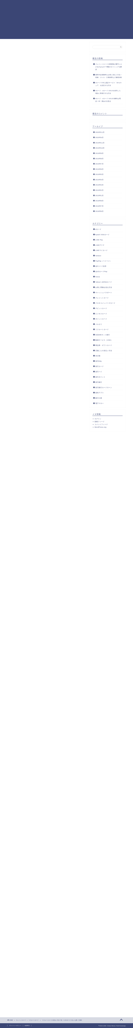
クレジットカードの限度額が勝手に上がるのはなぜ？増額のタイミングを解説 (108, 66)
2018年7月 (99, 206)
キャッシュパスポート (103, 292)
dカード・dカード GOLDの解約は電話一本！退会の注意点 (108, 100)
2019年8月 (99, 158)
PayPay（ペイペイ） (103, 261)
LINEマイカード (101, 250)
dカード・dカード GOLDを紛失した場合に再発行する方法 (108, 92)
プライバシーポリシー (15, 1025)
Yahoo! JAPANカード (103, 282)
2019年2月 (99, 190)
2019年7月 (99, 164)
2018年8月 (99, 201)
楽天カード (99, 366)
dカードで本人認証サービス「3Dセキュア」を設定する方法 (108, 84)
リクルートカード (16, 46)
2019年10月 (100, 148)
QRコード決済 (100, 266)
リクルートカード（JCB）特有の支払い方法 (38, 124)
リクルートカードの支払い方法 (33, 108)
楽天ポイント (100, 377)
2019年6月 (99, 169)
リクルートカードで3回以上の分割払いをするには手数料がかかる (50, 113)
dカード (98, 229)
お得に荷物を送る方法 (103, 287)
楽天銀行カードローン (103, 387)
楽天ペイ (98, 372)
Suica (97, 277)
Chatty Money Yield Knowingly (16, 4)
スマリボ (30, 129)
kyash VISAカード (102, 234)
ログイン (98, 419)
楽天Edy (98, 361)
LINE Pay (99, 240)
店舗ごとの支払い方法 (103, 350)
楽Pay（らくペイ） (34, 138)
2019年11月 (100, 143)
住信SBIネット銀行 (102, 335)
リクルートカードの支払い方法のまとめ (36, 143)
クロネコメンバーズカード (105, 303)
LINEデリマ (99, 245)
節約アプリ (99, 393)
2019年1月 (99, 195)
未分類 (97, 356)
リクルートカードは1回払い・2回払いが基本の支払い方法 (47, 111)
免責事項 (27, 1025)
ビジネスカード (101, 314)
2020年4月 (99, 137)
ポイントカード (101, 319)
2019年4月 (99, 180)
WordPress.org (100, 427)
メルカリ (98, 324)
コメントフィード (101, 424)
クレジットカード (102, 298)
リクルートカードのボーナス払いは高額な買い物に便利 (46, 119)
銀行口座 (98, 398)
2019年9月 (99, 153)
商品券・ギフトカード (103, 345)
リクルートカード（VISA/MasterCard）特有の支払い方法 (44, 134)
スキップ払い (32, 127)
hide (50, 103)
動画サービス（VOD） (103, 340)
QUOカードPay (101, 271)
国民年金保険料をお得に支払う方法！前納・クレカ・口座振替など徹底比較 (108, 76)
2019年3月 (99, 185)
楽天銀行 (98, 382)
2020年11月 (100, 132)
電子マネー (99, 403)
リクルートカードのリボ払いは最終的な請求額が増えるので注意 (50, 116)
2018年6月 (99, 211)
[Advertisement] (66, 24)
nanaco (98, 256)
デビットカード (101, 308)
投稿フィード (100, 421)
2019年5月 (99, 174)
